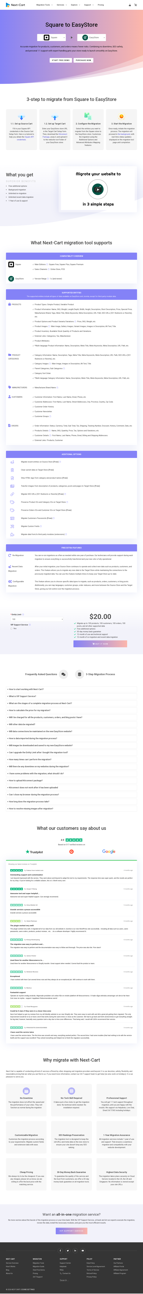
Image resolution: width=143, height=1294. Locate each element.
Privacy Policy (92, 1277)
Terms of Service (93, 1270)
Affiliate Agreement (121, 1270)
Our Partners (118, 1263)
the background (124, 134)
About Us (9, 1274)
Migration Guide (38, 1267)
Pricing (101, 5)
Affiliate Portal (119, 1267)
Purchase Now (83, 60)
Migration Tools (43, 5)
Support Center (65, 1263)
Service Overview (12, 1263)
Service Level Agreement (96, 1267)
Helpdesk (63, 1267)
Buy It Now (100, 644)
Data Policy (91, 1263)
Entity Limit (17, 614)
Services (60, 5)
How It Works (10, 1267)
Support (87, 5)
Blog (7, 1270)
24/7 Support (38, 1277)
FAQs (62, 1270)
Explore (74, 5)
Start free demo (61, 60)
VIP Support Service (21, 625)
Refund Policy (92, 1274)
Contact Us (65, 1274)
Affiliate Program (120, 1274)
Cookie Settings (28, 1290)
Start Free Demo (39, 1270)
